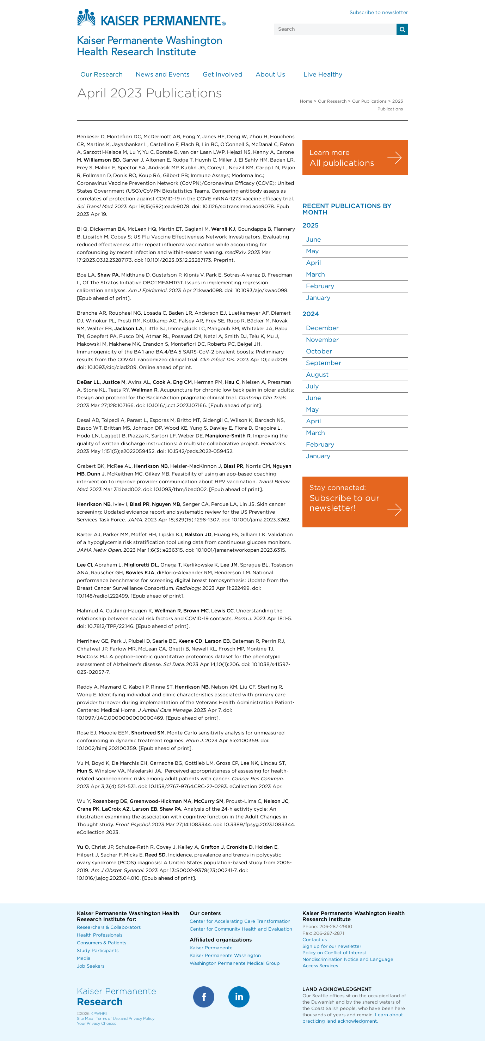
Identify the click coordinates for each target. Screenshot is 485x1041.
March (315, 275)
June (313, 240)
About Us (270, 75)
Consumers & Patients (101, 943)
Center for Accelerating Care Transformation (240, 921)
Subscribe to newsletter (379, 12)
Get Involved (222, 75)
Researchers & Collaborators (109, 927)
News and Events (163, 75)
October (320, 352)
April (313, 263)
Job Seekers (90, 966)
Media (84, 958)
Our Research (101, 75)
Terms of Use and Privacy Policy (125, 1019)
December (323, 328)
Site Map (85, 1019)
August (318, 375)
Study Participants (97, 951)
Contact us (314, 940)
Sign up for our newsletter (331, 946)
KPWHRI (99, 1014)
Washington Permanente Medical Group (235, 963)
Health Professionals (99, 935)
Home (306, 101)
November (323, 340)
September (324, 363)
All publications (341, 163)
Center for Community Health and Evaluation (241, 929)
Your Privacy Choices (96, 1023)
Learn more (329, 152)
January (319, 298)
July (313, 386)
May (312, 251)
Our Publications (369, 101)
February (321, 286)
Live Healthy (323, 75)
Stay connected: (337, 487)
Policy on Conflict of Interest (334, 953)
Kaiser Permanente (211, 948)
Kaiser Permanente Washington (225, 956)
